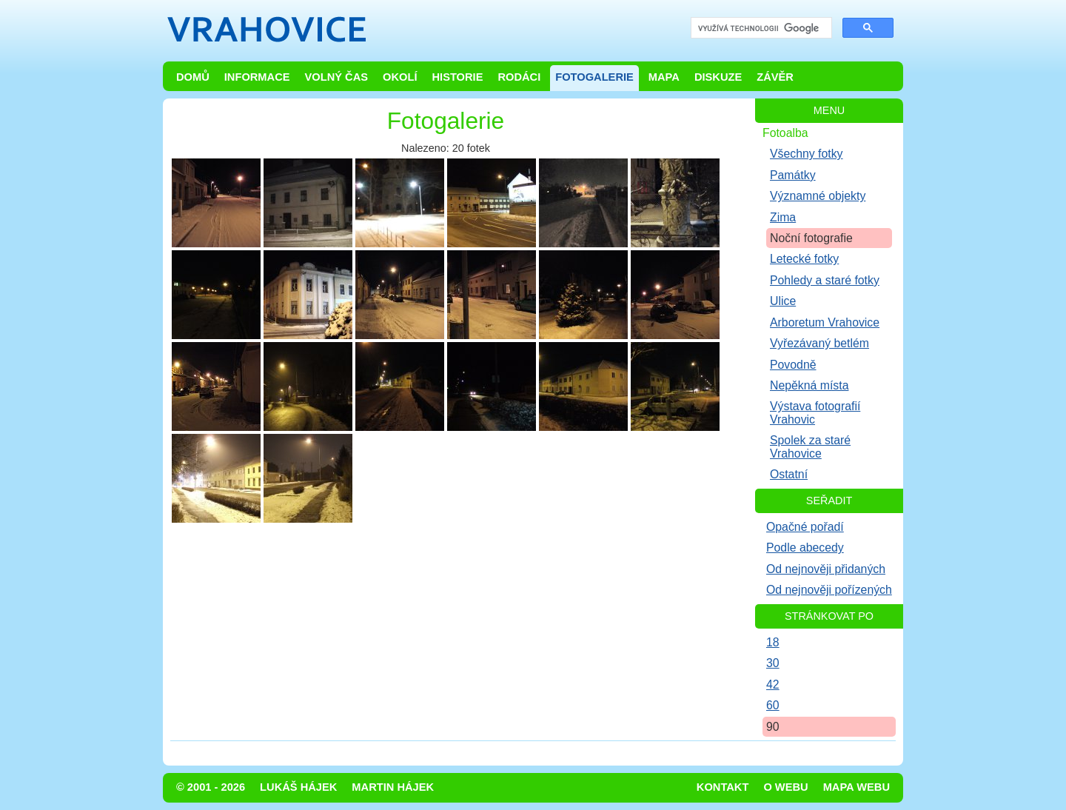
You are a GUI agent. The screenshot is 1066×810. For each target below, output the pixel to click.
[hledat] (760, 28)
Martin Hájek (393, 787)
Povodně (793, 364)
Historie (457, 77)
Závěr (775, 77)
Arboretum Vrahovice (824, 322)
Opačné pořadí (805, 527)
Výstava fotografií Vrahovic (815, 412)
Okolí (400, 77)
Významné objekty (817, 196)
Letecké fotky (804, 258)
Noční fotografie (811, 238)
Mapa (664, 77)
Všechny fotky (806, 153)
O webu (785, 787)
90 (773, 726)
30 (773, 663)
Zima (783, 217)
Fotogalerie (594, 77)
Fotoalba (785, 133)
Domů (192, 77)
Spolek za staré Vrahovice (810, 446)
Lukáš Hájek (298, 787)
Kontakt (723, 787)
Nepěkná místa (809, 385)
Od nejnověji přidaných (825, 569)
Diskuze (718, 77)
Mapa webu (856, 787)
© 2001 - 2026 (210, 787)
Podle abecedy (805, 547)
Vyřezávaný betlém (819, 343)
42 (773, 684)
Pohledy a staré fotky (824, 280)
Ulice (783, 301)
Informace (257, 77)
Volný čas (337, 77)
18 (773, 642)
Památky (793, 175)
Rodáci (518, 77)
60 (773, 705)
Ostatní (789, 474)
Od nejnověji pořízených (829, 589)
